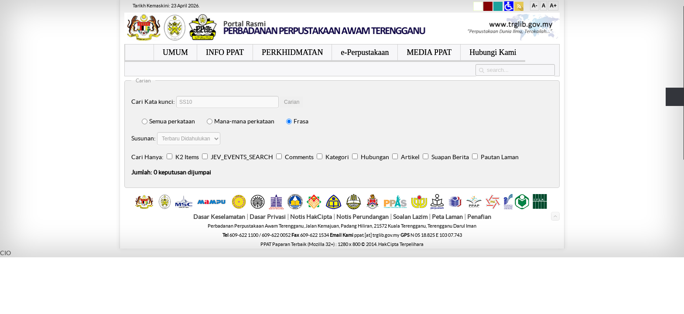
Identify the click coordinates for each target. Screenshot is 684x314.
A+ (553, 6)
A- (534, 6)
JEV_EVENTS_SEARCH (242, 157)
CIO (5, 252)
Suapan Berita (450, 157)
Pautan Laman (500, 157)
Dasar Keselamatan (219, 216)
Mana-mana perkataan (240, 121)
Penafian (479, 216)
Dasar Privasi (268, 216)
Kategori (337, 157)
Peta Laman (448, 216)
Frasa (297, 121)
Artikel (410, 157)
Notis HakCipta (311, 216)
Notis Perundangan (362, 216)
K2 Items (187, 157)
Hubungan (375, 157)
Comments (299, 157)
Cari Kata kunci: (153, 101)
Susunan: (143, 138)
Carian (291, 102)
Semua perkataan (168, 121)
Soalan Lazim (410, 216)
